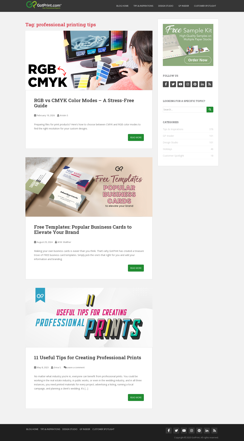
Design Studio (165, 5)
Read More (135, 137)
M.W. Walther (64, 242)
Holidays (167, 149)
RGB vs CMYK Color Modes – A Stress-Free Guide (84, 103)
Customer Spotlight (205, 5)
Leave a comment (75, 367)
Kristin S (64, 115)
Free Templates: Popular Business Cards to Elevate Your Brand (83, 229)
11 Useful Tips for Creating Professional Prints (87, 357)
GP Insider (183, 5)
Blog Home (122, 5)
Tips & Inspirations (143, 5)
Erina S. (57, 367)
